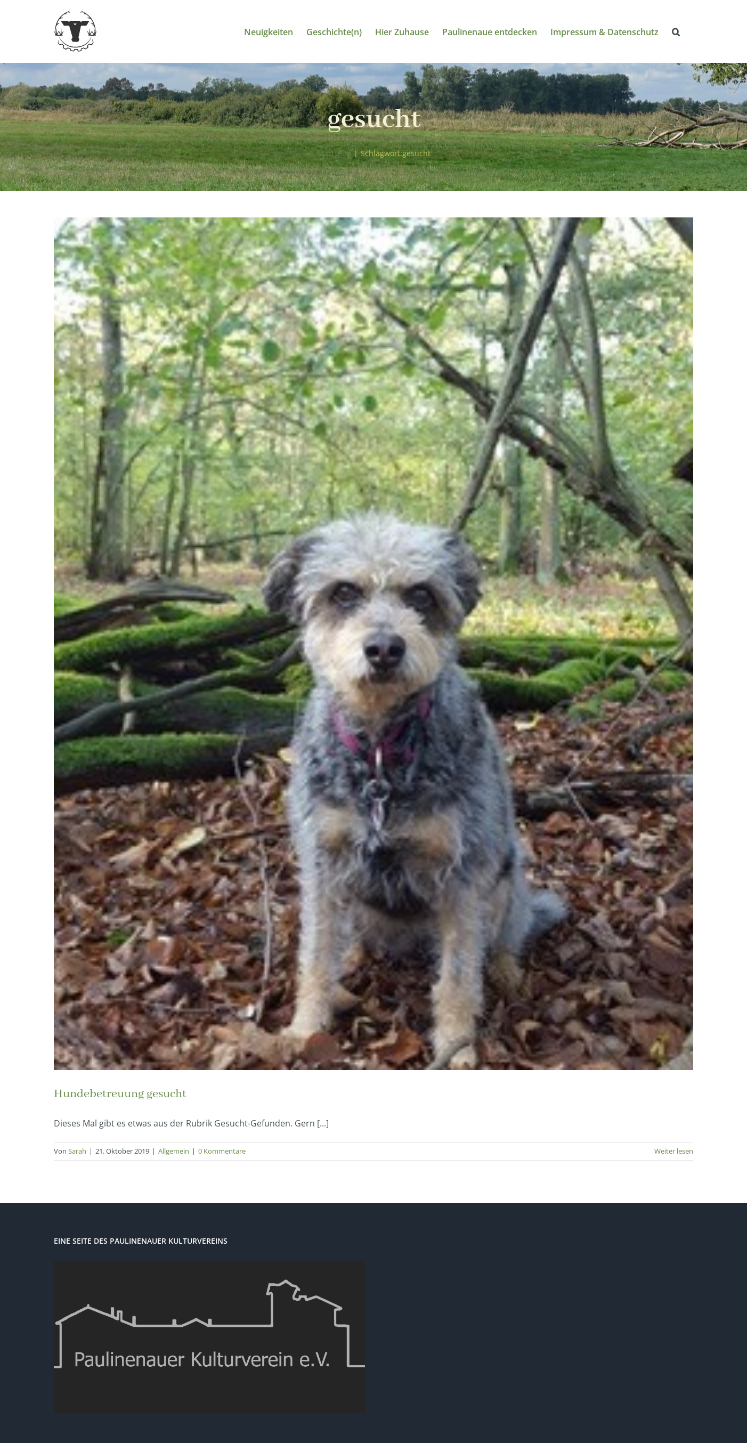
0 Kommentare (222, 1151)
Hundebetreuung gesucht (120, 1094)
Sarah (77, 1151)
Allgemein (173, 1151)
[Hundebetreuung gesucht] (373, 643)
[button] (676, 31)
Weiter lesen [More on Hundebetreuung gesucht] (673, 1151)
